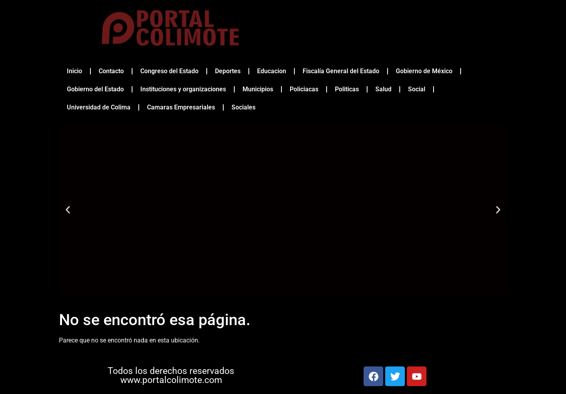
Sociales (243, 107)
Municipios (258, 89)
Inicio (74, 71)
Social (416, 89)
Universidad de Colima (98, 107)
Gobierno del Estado (95, 89)
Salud (383, 89)
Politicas (347, 89)
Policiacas (304, 89)
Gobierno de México (424, 71)
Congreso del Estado (169, 71)
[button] (68, 210)
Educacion (271, 71)
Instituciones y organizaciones (183, 89)
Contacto (111, 71)
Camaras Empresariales (181, 107)
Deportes (228, 71)
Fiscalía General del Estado (341, 71)
